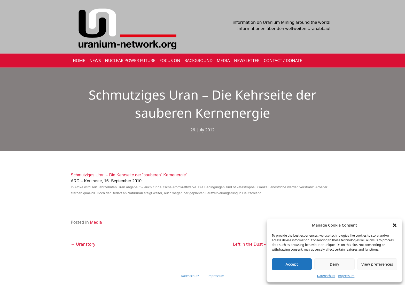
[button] (394, 225)
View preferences (377, 264)
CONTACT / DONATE (283, 60)
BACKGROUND (198, 60)
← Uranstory (83, 244)
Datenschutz (326, 276)
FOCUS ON (169, 60)
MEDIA (223, 60)
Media (96, 222)
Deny (334, 264)
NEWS (95, 60)
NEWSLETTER (247, 60)
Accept (292, 264)
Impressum (346, 276)
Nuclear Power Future (130, 60)
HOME (79, 60)
